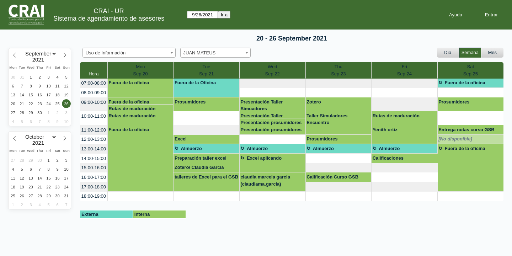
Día (447, 52)
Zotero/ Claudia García (199, 167)
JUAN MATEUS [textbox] (199, 52)
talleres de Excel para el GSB (206, 177)
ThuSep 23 (338, 70)
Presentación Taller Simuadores (261, 105)
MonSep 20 (140, 70)
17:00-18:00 (93, 187)
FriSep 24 (404, 70)
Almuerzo (191, 148)
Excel (181, 139)
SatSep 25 (470, 70)
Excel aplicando (264, 158)
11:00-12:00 (93, 130)
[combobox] (129, 53)
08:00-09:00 (93, 92)
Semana (470, 52)
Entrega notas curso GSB (466, 129)
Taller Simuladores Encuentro (326, 119)
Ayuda (455, 14)
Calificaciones (388, 158)
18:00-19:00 (93, 196)
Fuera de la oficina (128, 82)
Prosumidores (190, 102)
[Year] (40, 60)
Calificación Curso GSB (332, 177)
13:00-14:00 (93, 148)
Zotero (313, 102)
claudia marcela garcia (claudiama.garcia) (265, 180)
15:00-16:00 (93, 167)
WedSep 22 (272, 70)
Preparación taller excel (200, 158)
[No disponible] (455, 139)
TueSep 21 (206, 70)
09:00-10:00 (93, 102)
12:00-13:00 (93, 139)
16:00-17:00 (93, 177)
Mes (492, 52)
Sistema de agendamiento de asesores (108, 18)
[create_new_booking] (272, 83)
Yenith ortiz (385, 129)
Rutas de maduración (131, 108)
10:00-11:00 (93, 116)
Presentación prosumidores (271, 122)
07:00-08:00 (93, 83)
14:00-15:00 (93, 158)
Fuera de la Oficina (195, 82)
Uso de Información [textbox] (106, 52)
